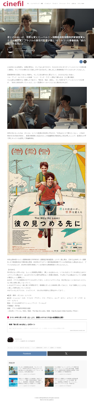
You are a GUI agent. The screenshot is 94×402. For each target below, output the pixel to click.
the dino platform (49, 399)
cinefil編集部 (31, 50)
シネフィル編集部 (20, 50)
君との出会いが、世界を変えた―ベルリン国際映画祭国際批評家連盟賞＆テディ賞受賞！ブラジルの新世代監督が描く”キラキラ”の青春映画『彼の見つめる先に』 (46, 40)
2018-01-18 (18, 49)
